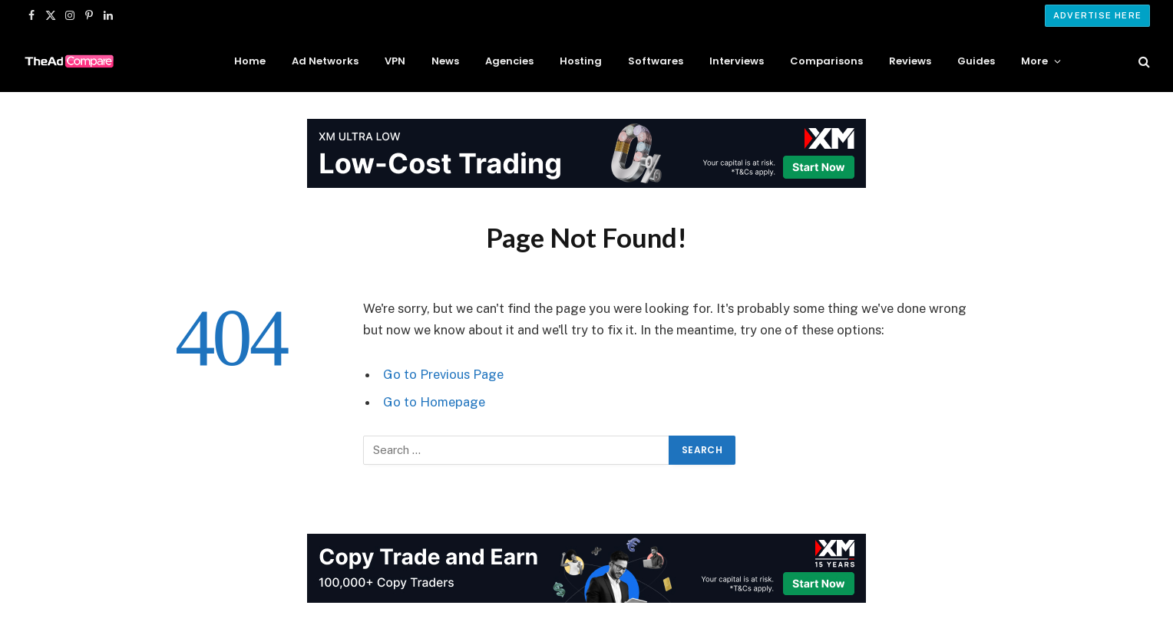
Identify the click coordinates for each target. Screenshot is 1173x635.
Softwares (655, 61)
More (1034, 61)
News (445, 61)
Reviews (910, 61)
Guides (976, 61)
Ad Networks (325, 61)
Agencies (509, 61)
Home (250, 61)
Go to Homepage (434, 402)
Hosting (581, 61)
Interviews (736, 61)
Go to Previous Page (443, 374)
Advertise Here (1097, 15)
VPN (395, 61)
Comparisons (826, 61)
